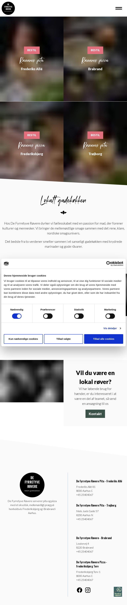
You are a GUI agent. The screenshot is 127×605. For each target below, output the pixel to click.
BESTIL (31, 50)
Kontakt (95, 414)
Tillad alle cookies (103, 338)
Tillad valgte (63, 338)
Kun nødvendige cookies (23, 338)
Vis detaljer (110, 328)
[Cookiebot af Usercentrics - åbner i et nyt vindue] (108, 263)
